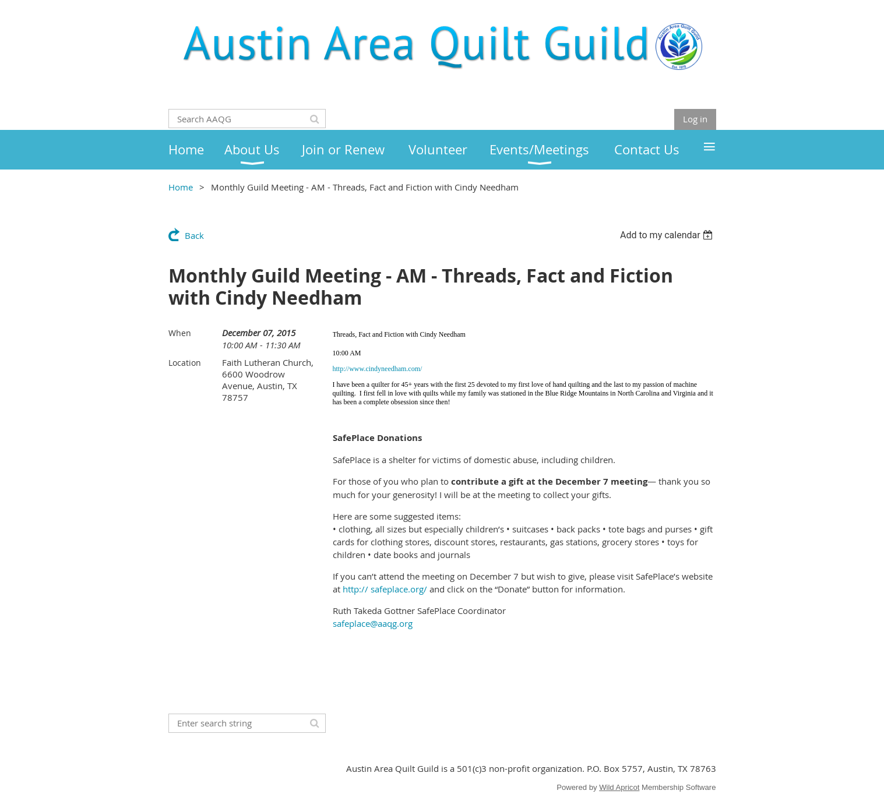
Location (184, 362)
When (179, 332)
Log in (695, 119)
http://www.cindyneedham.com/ (377, 369)
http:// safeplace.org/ (385, 589)
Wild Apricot (619, 787)
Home (180, 187)
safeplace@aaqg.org (373, 623)
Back (194, 235)
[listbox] (668, 235)
